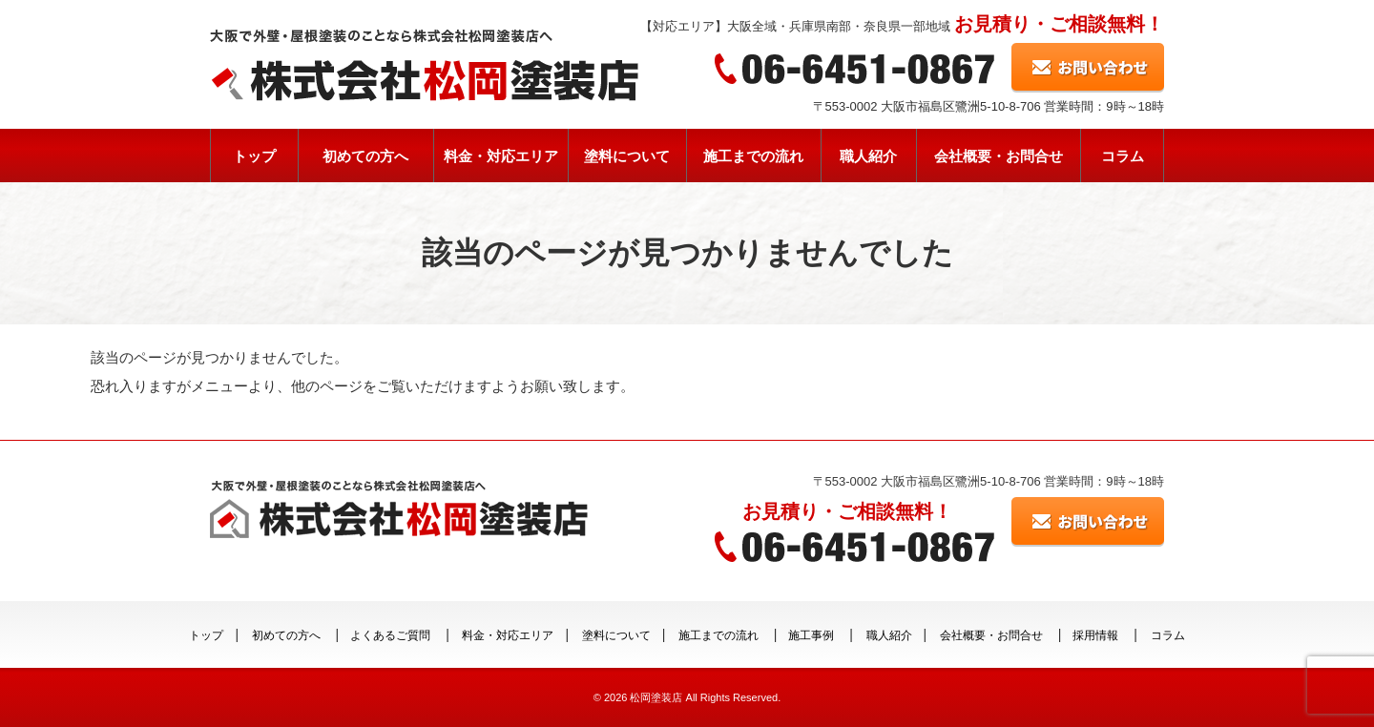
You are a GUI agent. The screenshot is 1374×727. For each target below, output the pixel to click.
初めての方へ (365, 156)
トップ (254, 156)
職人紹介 (868, 156)
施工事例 (811, 635)
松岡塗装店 (656, 697)
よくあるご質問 (390, 635)
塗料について (627, 156)
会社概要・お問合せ (998, 156)
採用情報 (1095, 635)
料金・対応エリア (501, 156)
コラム (1122, 156)
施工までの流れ (753, 156)
